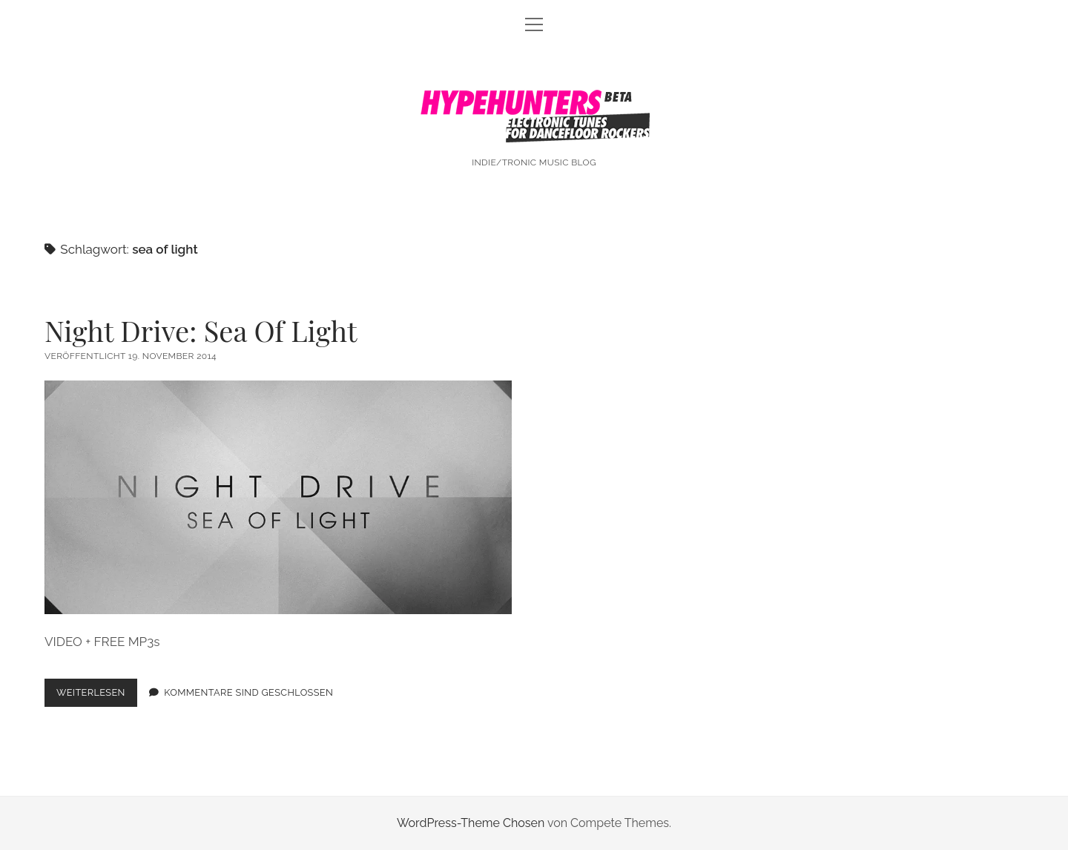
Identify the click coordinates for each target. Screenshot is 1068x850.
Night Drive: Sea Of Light (200, 330)
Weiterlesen (96, 695)
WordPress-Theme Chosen (470, 823)
